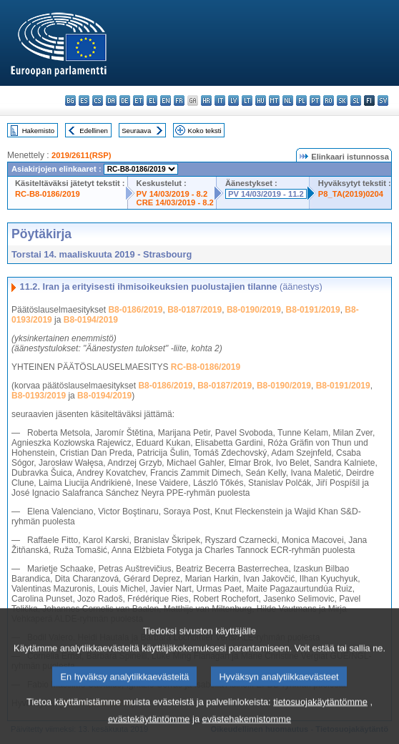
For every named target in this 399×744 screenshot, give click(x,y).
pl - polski (301, 100)
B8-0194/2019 (91, 320)
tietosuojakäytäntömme (320, 720)
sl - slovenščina (355, 100)
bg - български (70, 100)
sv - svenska (383, 100)
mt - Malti (274, 100)
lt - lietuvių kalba (247, 100)
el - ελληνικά (152, 100)
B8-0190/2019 (254, 310)
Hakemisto (38, 130)
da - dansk (111, 100)
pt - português (315, 100)
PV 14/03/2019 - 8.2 (172, 194)
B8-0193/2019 (38, 396)
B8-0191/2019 (313, 310)
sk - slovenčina (342, 100)
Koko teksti (205, 130)
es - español (84, 100)
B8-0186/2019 (135, 310)
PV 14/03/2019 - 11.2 (266, 194)
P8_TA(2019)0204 (350, 194)
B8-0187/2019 (194, 310)
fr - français (179, 100)
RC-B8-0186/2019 (47, 194)
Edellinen (93, 130)
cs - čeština (97, 100)
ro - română (328, 100)
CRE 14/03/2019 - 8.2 (175, 202)
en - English (165, 100)
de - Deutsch (124, 100)
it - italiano (220, 100)
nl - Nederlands (287, 100)
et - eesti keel (138, 100)
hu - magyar (260, 100)
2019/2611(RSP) (81, 155)
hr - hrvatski (206, 100)
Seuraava (136, 130)
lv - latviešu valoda (233, 100)
